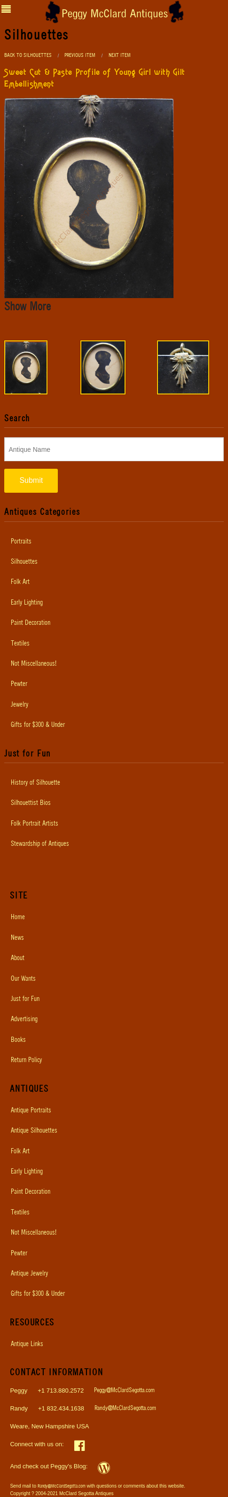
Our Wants (23, 979)
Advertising (24, 1019)
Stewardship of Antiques (40, 844)
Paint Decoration (30, 623)
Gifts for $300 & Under (38, 725)
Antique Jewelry (29, 1273)
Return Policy (26, 1060)
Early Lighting (27, 602)
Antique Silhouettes (34, 1130)
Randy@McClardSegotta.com (125, 1408)
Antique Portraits (31, 1110)
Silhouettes (24, 562)
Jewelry (19, 704)
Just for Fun (25, 999)
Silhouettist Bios (31, 803)
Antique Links (27, 1344)
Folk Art (20, 582)
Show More (27, 307)
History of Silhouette (35, 783)
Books (18, 1040)
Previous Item (79, 55)
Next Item (120, 55)
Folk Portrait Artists (34, 823)
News (17, 938)
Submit (31, 480)
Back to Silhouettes (28, 55)
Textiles (20, 643)
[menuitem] (113, 541)
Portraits (21, 541)
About (17, 958)
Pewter (19, 684)
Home (18, 917)
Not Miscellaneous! (33, 664)
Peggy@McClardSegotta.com (124, 1390)
